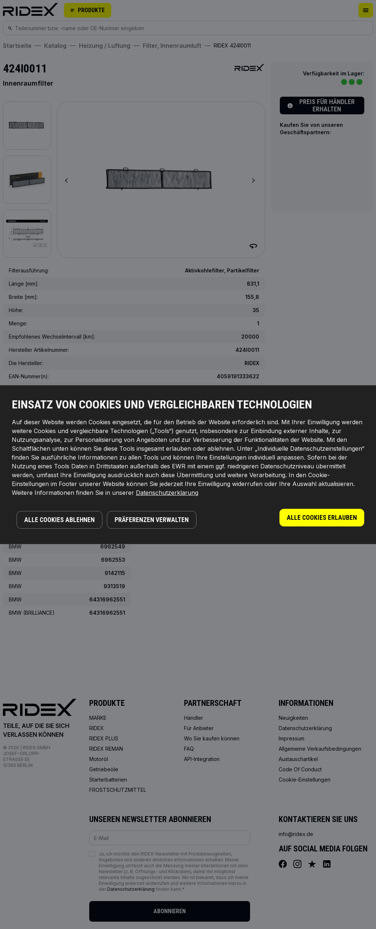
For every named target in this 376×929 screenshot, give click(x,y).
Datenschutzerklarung (167, 492)
